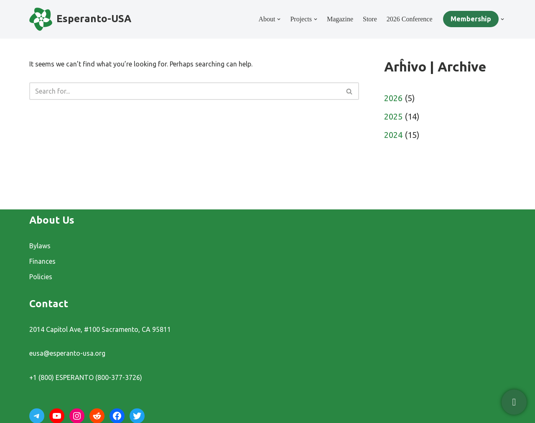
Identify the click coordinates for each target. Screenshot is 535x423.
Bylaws (40, 246)
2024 (393, 135)
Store (370, 19)
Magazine (340, 19)
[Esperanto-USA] (80, 19)
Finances (42, 261)
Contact (48, 303)
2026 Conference (410, 19)
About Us (51, 220)
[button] (278, 19)
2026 (393, 98)
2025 (393, 116)
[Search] (184, 91)
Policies (40, 276)
